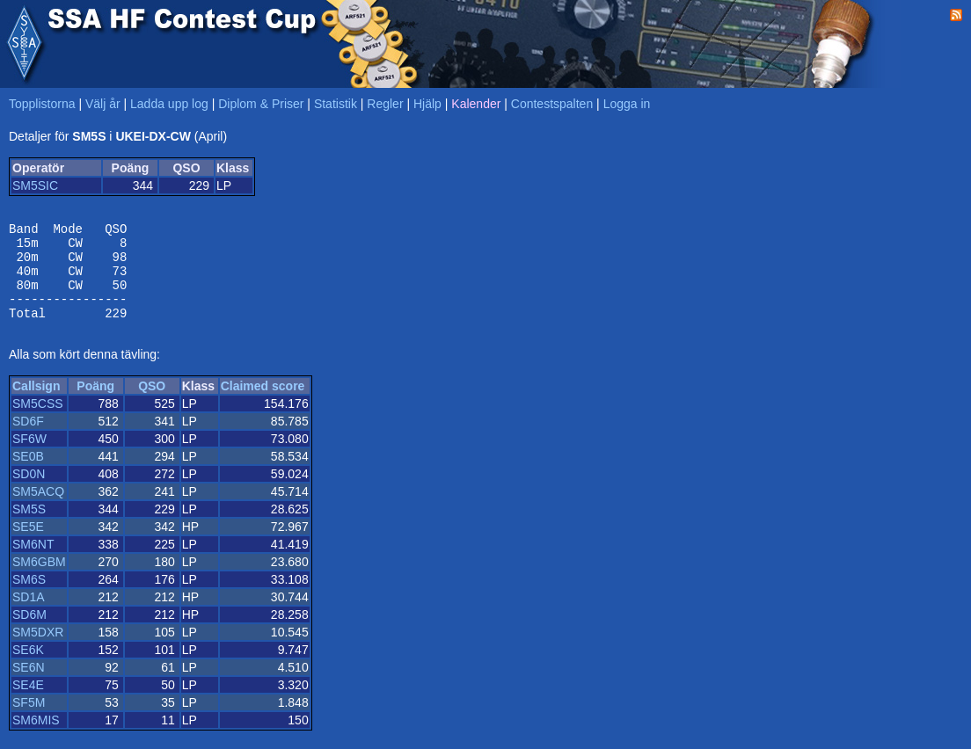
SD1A (28, 615)
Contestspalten (552, 104)
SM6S (29, 598)
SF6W (29, 457)
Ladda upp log (169, 104)
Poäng (95, 404)
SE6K (28, 668)
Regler (385, 104)
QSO (151, 404)
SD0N (28, 492)
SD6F (28, 440)
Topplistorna (42, 104)
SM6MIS (36, 738)
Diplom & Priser (260, 104)
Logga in (627, 104)
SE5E (28, 545)
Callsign (36, 404)
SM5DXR (37, 651)
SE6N (28, 686)
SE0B (28, 475)
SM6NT (33, 563)
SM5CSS (37, 422)
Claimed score (263, 404)
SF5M (28, 721)
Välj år (102, 104)
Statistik (335, 104)
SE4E (28, 703)
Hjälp (427, 104)
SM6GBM (39, 580)
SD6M (29, 633)
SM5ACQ (38, 510)
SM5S (29, 527)
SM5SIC (35, 185)
